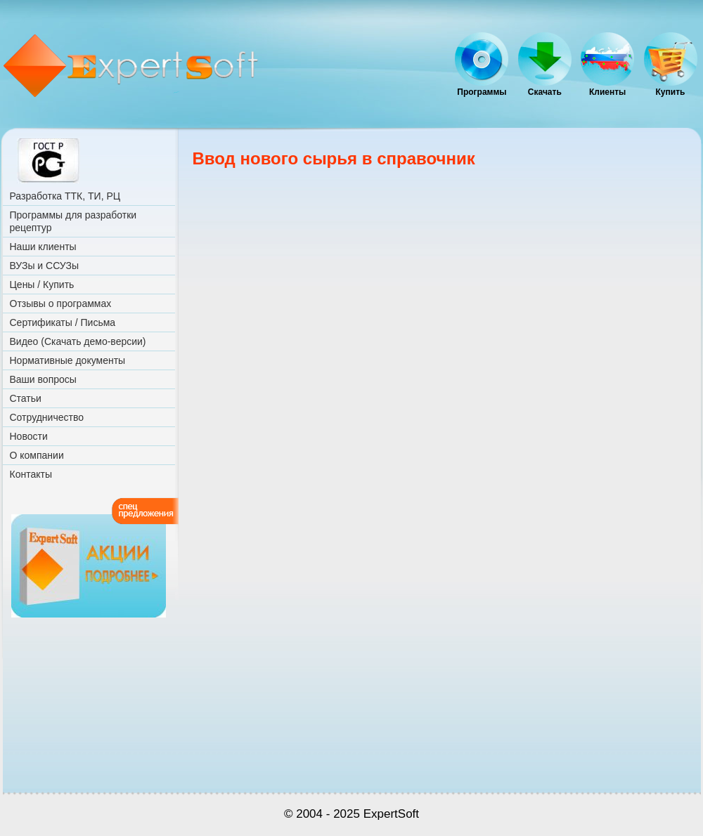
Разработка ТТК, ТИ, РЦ (65, 196)
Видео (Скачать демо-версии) (78, 341)
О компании (37, 455)
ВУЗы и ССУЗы (44, 265)
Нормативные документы (68, 360)
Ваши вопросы (43, 379)
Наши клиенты (43, 246)
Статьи (25, 398)
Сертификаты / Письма (63, 322)
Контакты (31, 474)
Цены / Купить (42, 284)
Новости (29, 436)
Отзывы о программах (61, 303)
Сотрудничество (47, 417)
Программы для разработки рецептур (73, 221)
